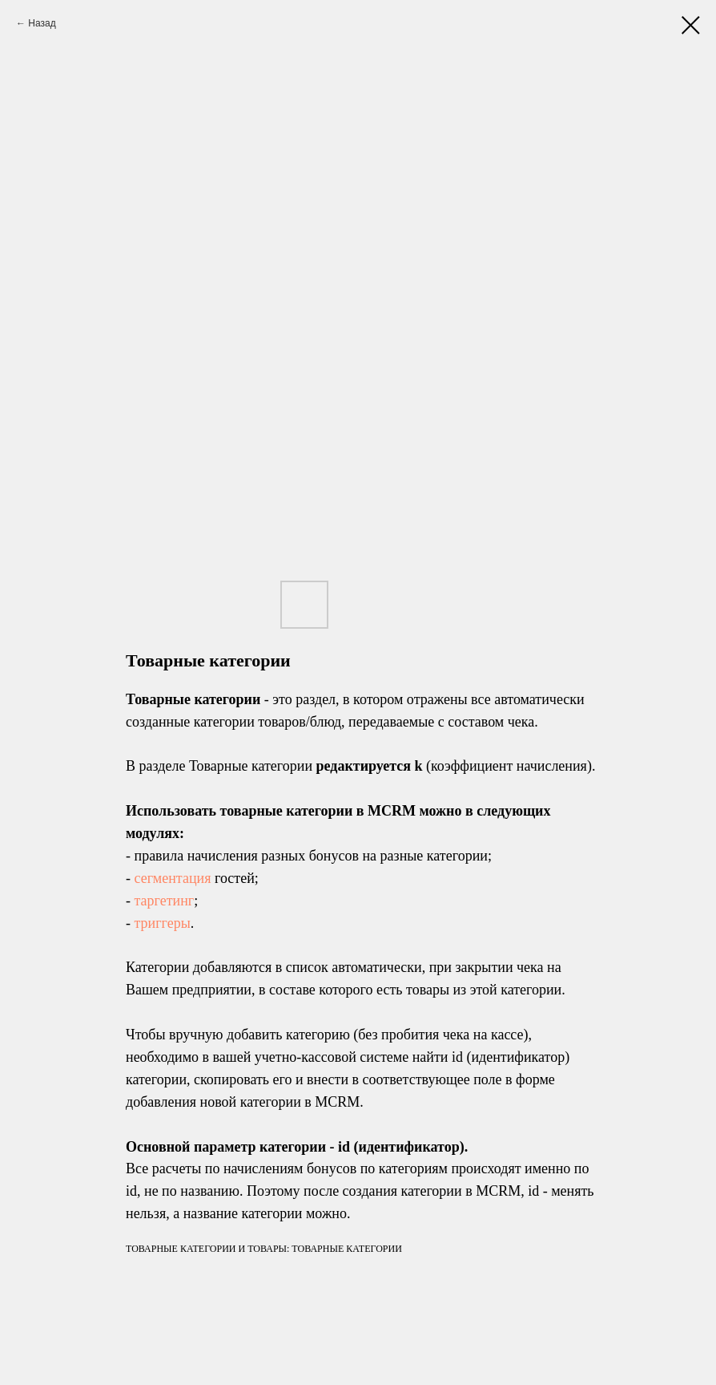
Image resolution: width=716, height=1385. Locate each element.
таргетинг (165, 901)
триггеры (163, 923)
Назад (41, 23)
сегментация (173, 878)
